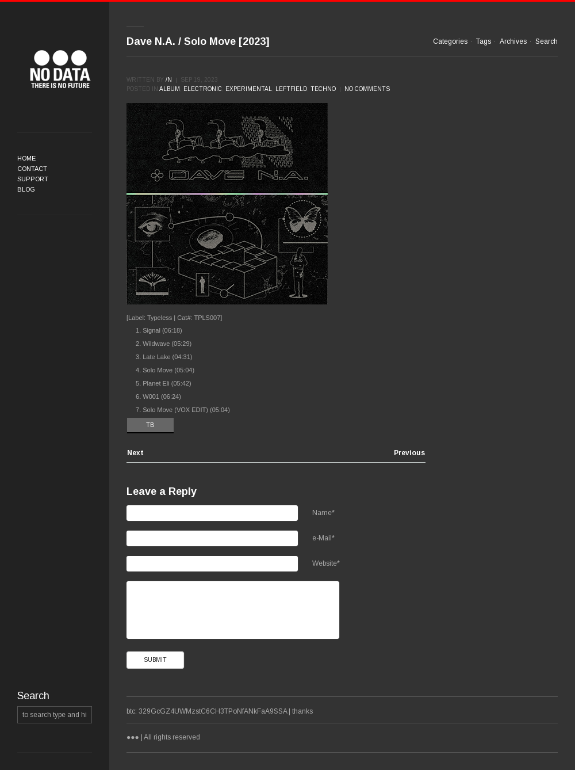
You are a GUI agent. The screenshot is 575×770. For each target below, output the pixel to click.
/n (169, 80)
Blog (26, 189)
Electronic (202, 89)
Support (32, 179)
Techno (323, 89)
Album (169, 89)
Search (546, 41)
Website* (326, 563)
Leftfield (291, 89)
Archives (513, 41)
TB (150, 424)
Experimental (248, 89)
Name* (323, 513)
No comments (367, 89)
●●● (60, 69)
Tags (483, 41)
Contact (32, 168)
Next (135, 453)
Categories (450, 41)
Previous (409, 453)
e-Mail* (323, 538)
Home (26, 158)
